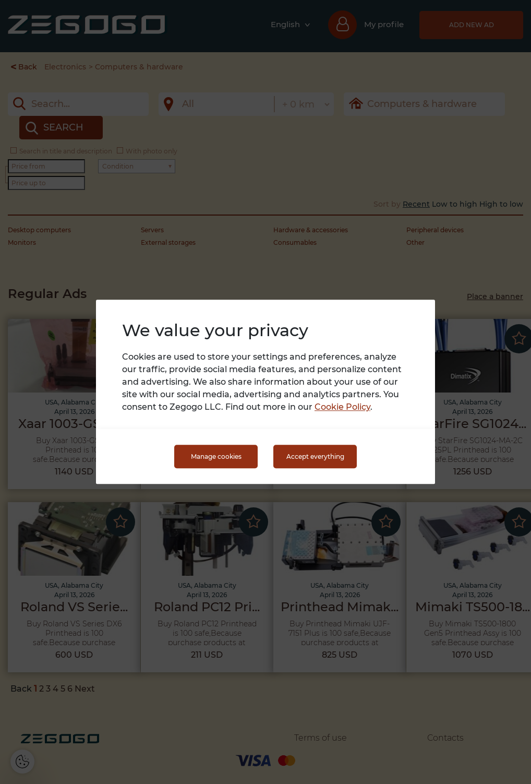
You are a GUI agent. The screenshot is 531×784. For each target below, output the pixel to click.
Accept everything (315, 456)
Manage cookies (216, 456)
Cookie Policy (342, 407)
